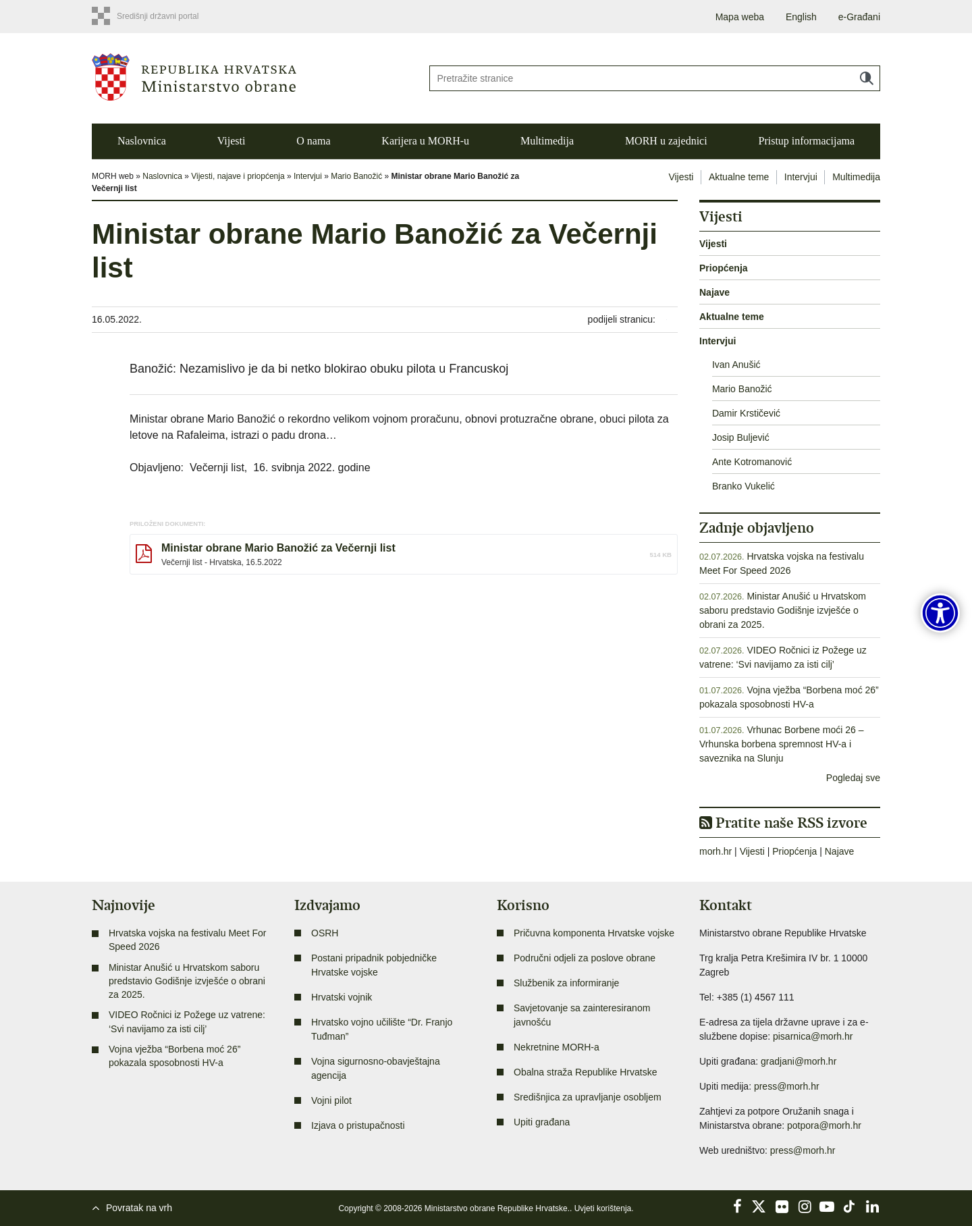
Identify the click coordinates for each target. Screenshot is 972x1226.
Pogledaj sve (853, 777)
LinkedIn (872, 1206)
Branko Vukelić (743, 486)
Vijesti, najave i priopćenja (237, 176)
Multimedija (547, 140)
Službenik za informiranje (566, 983)
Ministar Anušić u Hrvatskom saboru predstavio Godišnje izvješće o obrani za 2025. (782, 610)
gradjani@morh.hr (798, 1061)
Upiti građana (542, 1122)
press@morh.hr (786, 1086)
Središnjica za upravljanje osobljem (588, 1097)
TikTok (850, 1206)
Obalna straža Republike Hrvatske (585, 1072)
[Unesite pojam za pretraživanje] (654, 78)
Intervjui (308, 176)
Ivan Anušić (736, 364)
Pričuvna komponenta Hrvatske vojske (594, 933)
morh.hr (715, 851)
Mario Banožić (356, 176)
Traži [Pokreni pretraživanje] (866, 78)
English (801, 16)
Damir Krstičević (746, 413)
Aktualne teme (739, 176)
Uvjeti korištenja (603, 1208)
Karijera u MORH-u (425, 140)
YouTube (827, 1206)
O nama (313, 140)
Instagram (804, 1206)
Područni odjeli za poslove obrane (584, 958)
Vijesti (231, 140)
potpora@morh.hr (824, 1125)
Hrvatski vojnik (341, 997)
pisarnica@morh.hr (813, 1036)
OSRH (324, 933)
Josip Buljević (741, 437)
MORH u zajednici (666, 140)
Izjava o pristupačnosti (358, 1125)
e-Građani (859, 16)
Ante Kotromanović (752, 461)
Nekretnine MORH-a (556, 1047)
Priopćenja (723, 268)
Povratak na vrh (139, 1207)
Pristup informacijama (806, 140)
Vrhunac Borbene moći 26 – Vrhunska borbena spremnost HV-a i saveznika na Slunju (781, 744)
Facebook (737, 1206)
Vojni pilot (331, 1100)
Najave (714, 292)
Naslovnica (141, 140)
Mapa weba (740, 16)
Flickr (782, 1206)
